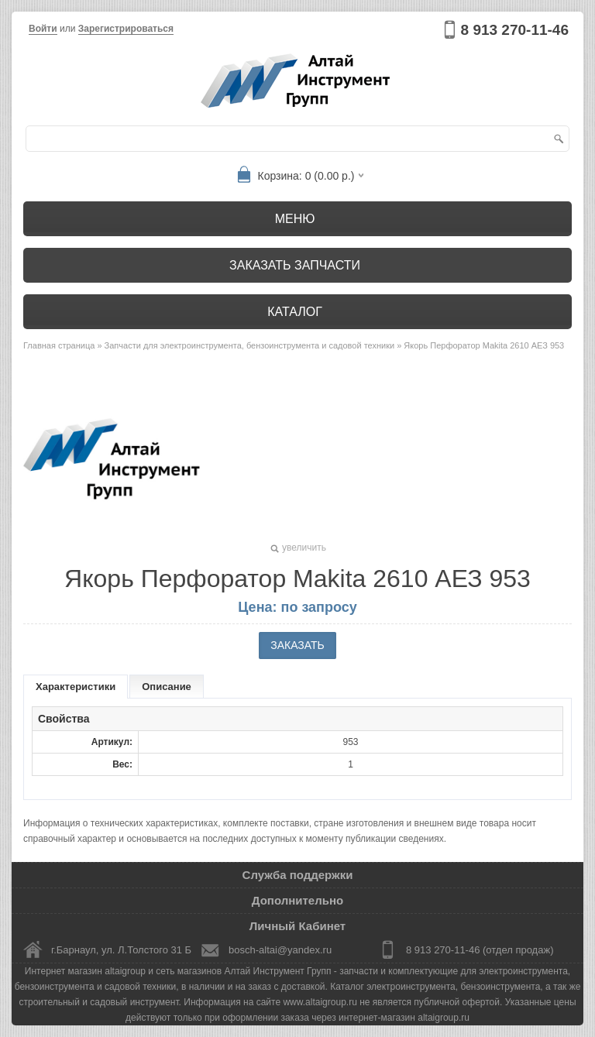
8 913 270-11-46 (515, 30)
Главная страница (59, 345)
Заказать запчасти (294, 265)
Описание (166, 686)
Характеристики (75, 686)
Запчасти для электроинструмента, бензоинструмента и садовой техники (250, 345)
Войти (43, 28)
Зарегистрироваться (126, 28)
